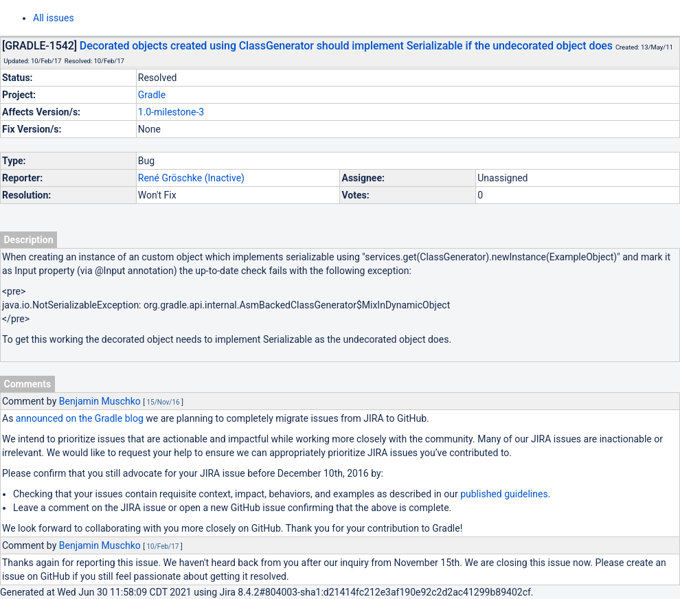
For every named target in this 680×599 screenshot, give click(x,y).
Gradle (152, 94)
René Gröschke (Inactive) (191, 177)
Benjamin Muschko (100, 401)
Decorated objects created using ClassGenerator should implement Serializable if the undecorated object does (346, 45)
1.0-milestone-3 (171, 111)
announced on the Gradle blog (80, 418)
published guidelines (503, 493)
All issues (53, 17)
